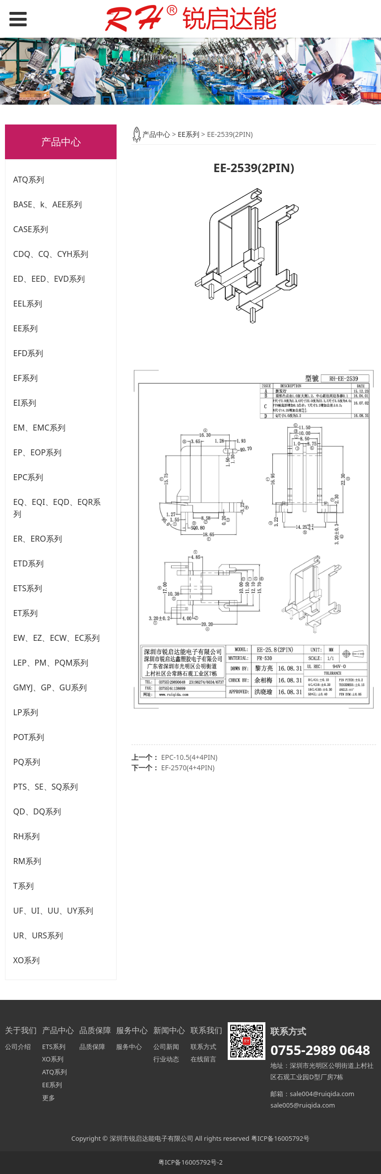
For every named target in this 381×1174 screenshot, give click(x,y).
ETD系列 (28, 563)
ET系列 (25, 613)
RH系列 (26, 836)
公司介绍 (18, 1046)
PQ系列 (26, 761)
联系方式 (203, 1046)
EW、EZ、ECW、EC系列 (56, 637)
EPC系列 (28, 477)
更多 (48, 1097)
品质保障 (92, 1046)
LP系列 (25, 712)
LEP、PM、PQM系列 (51, 662)
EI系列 (24, 402)
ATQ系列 (28, 179)
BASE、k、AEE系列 (47, 204)
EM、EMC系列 (39, 427)
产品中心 (156, 134)
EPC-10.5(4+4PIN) (189, 757)
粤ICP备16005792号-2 (190, 1162)
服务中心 (129, 1046)
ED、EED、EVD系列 (49, 278)
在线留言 (203, 1058)
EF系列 (25, 377)
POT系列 (29, 737)
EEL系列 (27, 303)
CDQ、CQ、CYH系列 (51, 253)
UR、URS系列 (38, 935)
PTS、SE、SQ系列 (45, 786)
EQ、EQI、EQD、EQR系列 (57, 507)
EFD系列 (28, 353)
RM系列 (27, 861)
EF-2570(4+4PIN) (188, 767)
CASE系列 (30, 229)
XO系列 (26, 960)
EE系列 (25, 328)
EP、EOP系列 (37, 452)
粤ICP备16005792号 (280, 1138)
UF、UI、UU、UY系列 (53, 910)
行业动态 (166, 1058)
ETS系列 (28, 588)
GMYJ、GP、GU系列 (50, 687)
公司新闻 (166, 1046)
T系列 (23, 885)
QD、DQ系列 (37, 811)
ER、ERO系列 (37, 538)
